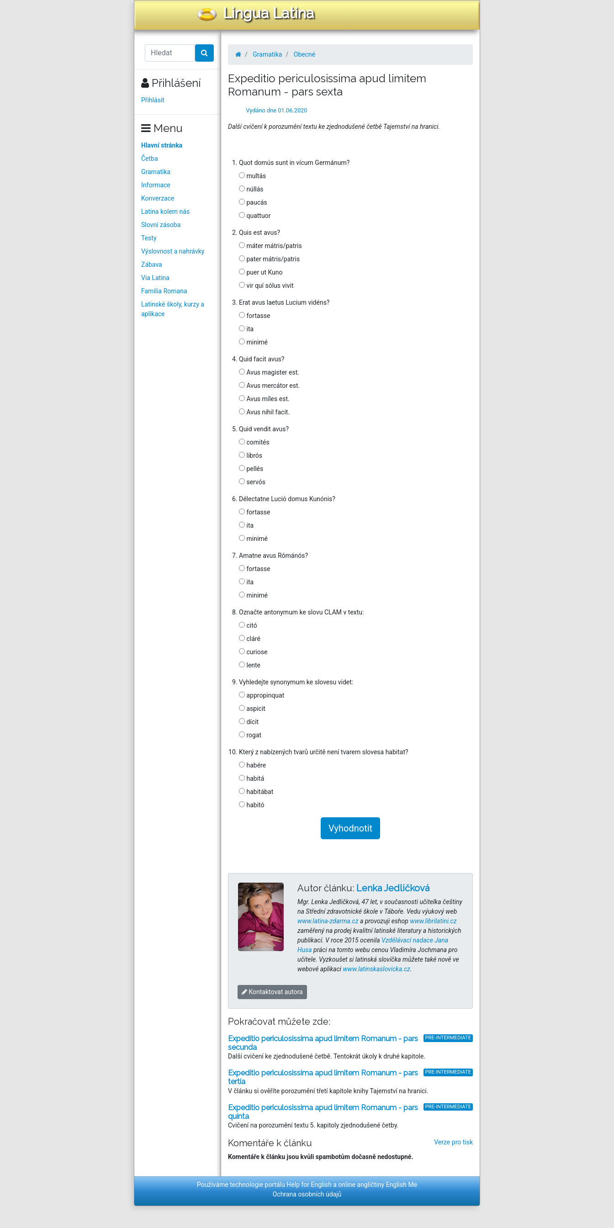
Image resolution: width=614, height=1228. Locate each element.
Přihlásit (152, 100)
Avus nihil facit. (264, 412)
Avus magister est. (269, 372)
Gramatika (155, 171)
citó (248, 625)
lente (249, 665)
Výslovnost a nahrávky (172, 251)
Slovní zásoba (160, 224)
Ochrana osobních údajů (307, 1194)
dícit (249, 721)
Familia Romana (164, 291)
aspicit (252, 708)
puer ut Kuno (261, 272)
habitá (251, 778)
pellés (251, 468)
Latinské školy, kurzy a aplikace (172, 309)
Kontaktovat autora (272, 991)
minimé (253, 342)
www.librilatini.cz (433, 921)
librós (250, 455)
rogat (250, 735)
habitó (252, 805)
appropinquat (261, 695)
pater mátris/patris (269, 259)
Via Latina (155, 277)
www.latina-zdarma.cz (327, 921)
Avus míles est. (264, 398)
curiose (253, 652)
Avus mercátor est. (269, 385)
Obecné (304, 54)
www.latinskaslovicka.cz (376, 969)
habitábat (256, 791)
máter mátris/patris (270, 245)
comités (254, 442)
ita (246, 329)
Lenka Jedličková (392, 888)
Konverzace (158, 198)
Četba (149, 158)
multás (252, 176)
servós (252, 482)
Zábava (151, 264)
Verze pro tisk (453, 1142)
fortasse (254, 315)
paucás (253, 202)
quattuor (254, 215)
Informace (155, 185)
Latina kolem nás (165, 211)
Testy (149, 238)
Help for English (309, 1184)
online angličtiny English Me (377, 1184)
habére (252, 765)
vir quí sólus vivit (266, 285)
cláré (249, 638)
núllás (251, 189)
